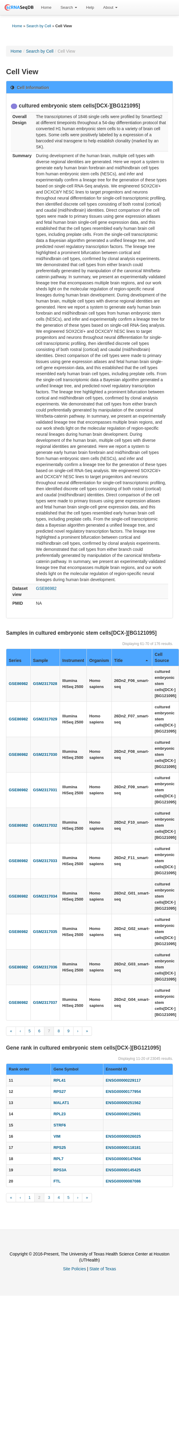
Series (15, 660)
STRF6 (59, 1125)
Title (131, 660)
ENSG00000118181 (123, 1147)
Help (90, 7)
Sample (40, 660)
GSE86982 (46, 588)
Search (69, 7)
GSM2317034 (45, 896)
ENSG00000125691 (123, 1114)
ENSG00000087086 (123, 1181)
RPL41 (59, 1080)
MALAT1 (61, 1102)
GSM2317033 (45, 860)
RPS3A (59, 1170)
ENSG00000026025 (123, 1136)
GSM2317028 (45, 683)
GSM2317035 (45, 931)
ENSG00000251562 (123, 1102)
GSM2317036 (45, 967)
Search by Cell (39, 26)
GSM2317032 (45, 825)
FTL (57, 1181)
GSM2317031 (45, 790)
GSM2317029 (45, 719)
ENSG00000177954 (123, 1091)
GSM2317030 (45, 754)
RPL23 (59, 1114)
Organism (99, 660)
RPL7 (58, 1158)
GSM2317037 (45, 1002)
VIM (56, 1136)
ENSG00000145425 (123, 1170)
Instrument (73, 660)
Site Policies (74, 1268)
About (110, 7)
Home (46, 7)
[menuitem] (46, 8)
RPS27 (59, 1091)
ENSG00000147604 (123, 1158)
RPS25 (59, 1147)
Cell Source (162, 657)
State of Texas (103, 1268)
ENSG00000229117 (123, 1080)
